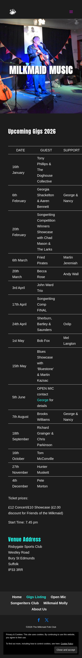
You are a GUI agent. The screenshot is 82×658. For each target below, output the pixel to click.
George (42, 400)
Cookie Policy (67, 644)
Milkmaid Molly (55, 603)
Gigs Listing (36, 597)
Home (17, 597)
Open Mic (58, 597)
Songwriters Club (25, 603)
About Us (39, 609)
